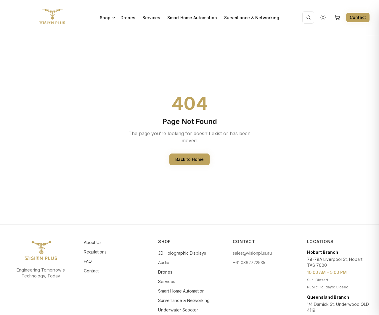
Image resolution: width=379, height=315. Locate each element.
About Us (93, 242)
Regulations (95, 251)
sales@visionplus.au (252, 253)
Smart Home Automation (192, 17)
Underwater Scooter (178, 309)
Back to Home (189, 159)
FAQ (88, 261)
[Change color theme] (323, 17)
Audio (163, 262)
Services (151, 17)
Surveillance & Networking (251, 17)
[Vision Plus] (52, 16)
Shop (108, 17)
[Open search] (308, 17)
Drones (128, 17)
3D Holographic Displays (182, 253)
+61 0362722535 (249, 262)
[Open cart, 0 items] (337, 17)
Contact (358, 17)
